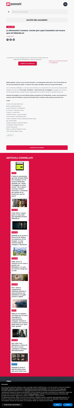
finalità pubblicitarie (34, 394)
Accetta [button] (68, 404)
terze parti (27, 390)
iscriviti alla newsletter (37, 20)
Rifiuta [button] (58, 404)
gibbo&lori (10, 135)
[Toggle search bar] (9, 12)
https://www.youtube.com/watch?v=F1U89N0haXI (58, 61)
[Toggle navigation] (65, 4)
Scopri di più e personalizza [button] (12, 404)
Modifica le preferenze (27, 63)
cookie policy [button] (63, 389)
